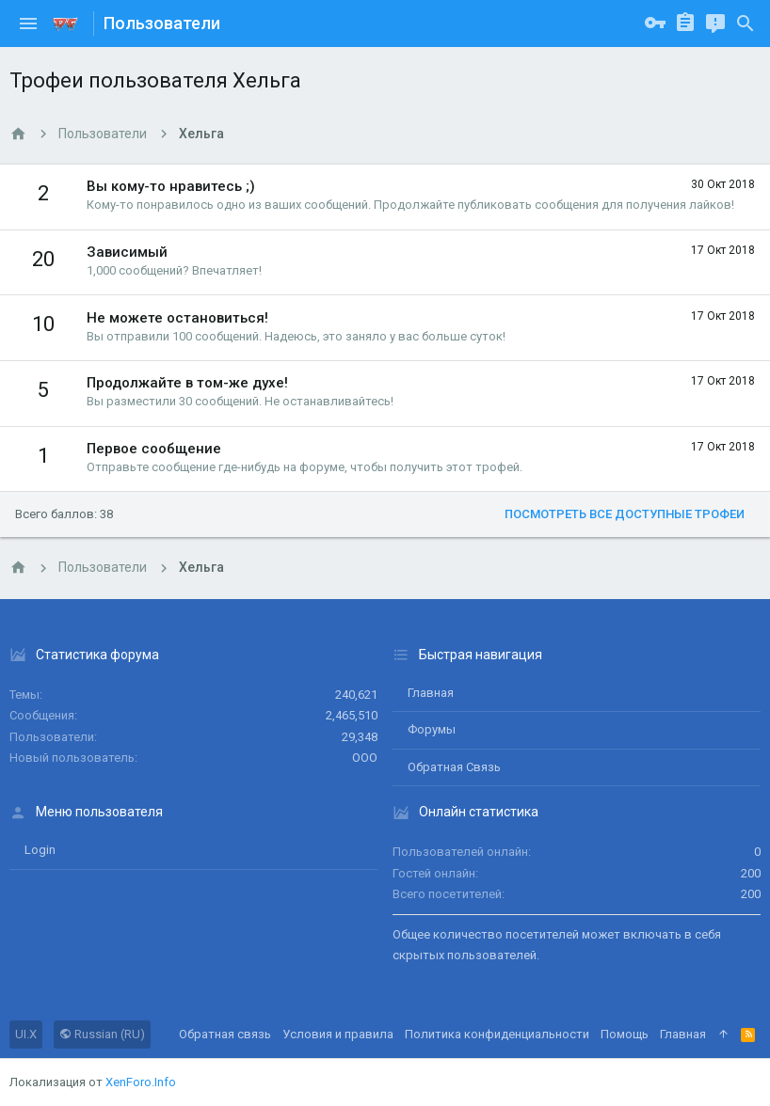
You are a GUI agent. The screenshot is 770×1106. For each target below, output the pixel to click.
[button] (28, 23)
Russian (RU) (102, 1034)
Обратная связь (454, 767)
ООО (364, 757)
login (40, 850)
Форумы (432, 729)
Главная (431, 693)
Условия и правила (337, 1034)
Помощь (625, 1034)
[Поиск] (745, 23)
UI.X (26, 1034)
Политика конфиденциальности (497, 1034)
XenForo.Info (140, 1082)
